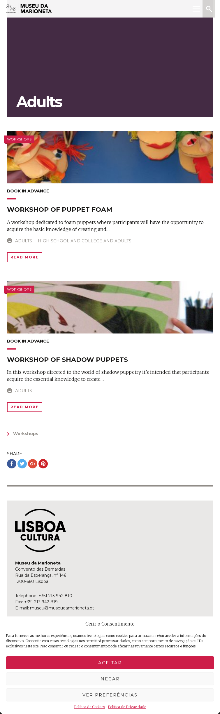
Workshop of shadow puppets (67, 360)
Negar (110, 679)
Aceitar (110, 663)
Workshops (25, 433)
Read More (24, 257)
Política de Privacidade (127, 707)
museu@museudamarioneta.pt (62, 608)
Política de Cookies (89, 707)
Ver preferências (110, 695)
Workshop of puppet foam (59, 209)
